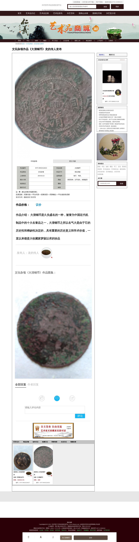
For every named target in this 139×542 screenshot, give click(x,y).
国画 (19, 40)
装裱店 (124, 166)
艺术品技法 (106, 169)
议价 (38, 204)
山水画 (41, 530)
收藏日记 (45, 442)
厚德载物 (86, 530)
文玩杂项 (66, 40)
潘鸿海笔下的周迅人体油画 (106, 130)
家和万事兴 (93, 530)
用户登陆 (99, 2)
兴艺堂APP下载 (88, 2)
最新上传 (77, 40)
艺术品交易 (44, 13)
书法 (27, 40)
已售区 (111, 40)
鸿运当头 (64, 530)
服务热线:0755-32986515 (113, 2)
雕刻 (44, 40)
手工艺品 (55, 40)
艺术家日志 (115, 169)
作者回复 (33, 384)
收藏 (53, 537)
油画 (36, 40)
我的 (117, 6)
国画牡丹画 (97, 13)
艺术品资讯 (57, 13)
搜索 (105, 7)
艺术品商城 (29, 43)
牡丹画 (46, 530)
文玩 (119, 166)
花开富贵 (57, 530)
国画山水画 (83, 13)
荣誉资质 (54, 442)
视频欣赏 (73, 442)
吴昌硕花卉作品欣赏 (104, 112)
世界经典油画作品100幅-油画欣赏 (108, 115)
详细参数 (34, 161)
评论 (80, 415)
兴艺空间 (70, 13)
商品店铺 (26, 442)
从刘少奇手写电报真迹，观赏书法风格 (109, 121)
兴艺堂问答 (101, 171)
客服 (28, 537)
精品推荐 (89, 40)
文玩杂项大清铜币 (39, 43)
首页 (19, 13)
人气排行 (100, 40)
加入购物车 (66, 538)
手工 (115, 166)
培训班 (100, 169)
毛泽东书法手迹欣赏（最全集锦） (108, 126)
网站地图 (69, 522)
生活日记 (64, 442)
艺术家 (41, 537)
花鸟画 (52, 530)
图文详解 (72, 161)
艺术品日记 (30, 13)
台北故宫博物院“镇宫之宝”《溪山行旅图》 (110, 117)
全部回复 (20, 384)
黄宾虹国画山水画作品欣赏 (106, 110)
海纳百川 (79, 530)
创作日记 (35, 442)
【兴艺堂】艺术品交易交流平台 (59, 524)
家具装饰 (123, 169)
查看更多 (122, 60)
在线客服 (76, 2)
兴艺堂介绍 (110, 13)
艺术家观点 (109, 171)
